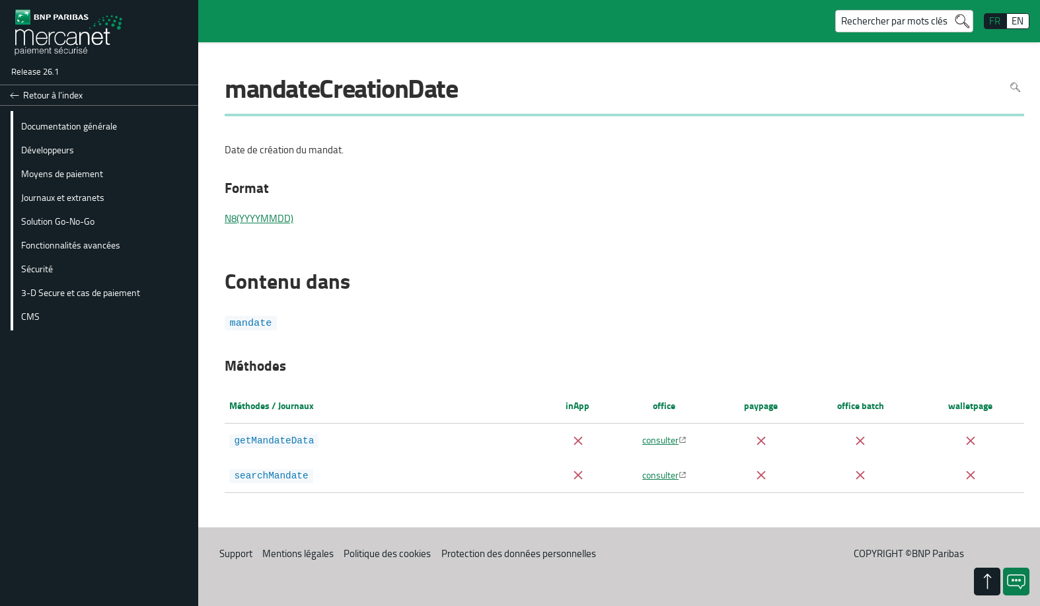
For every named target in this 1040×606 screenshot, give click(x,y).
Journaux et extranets (62, 197)
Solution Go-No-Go (57, 220)
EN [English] (1017, 21)
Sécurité (37, 268)
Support (235, 553)
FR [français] (994, 21)
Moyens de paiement (62, 173)
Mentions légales (298, 553)
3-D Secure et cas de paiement (80, 292)
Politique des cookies (387, 553)
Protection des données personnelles (518, 553)
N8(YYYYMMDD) (259, 218)
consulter (660, 439)
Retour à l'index (53, 95)
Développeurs (47, 149)
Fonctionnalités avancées (70, 244)
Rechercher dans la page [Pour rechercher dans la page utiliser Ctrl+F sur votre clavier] (1015, 87)
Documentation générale (69, 125)
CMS (30, 315)
